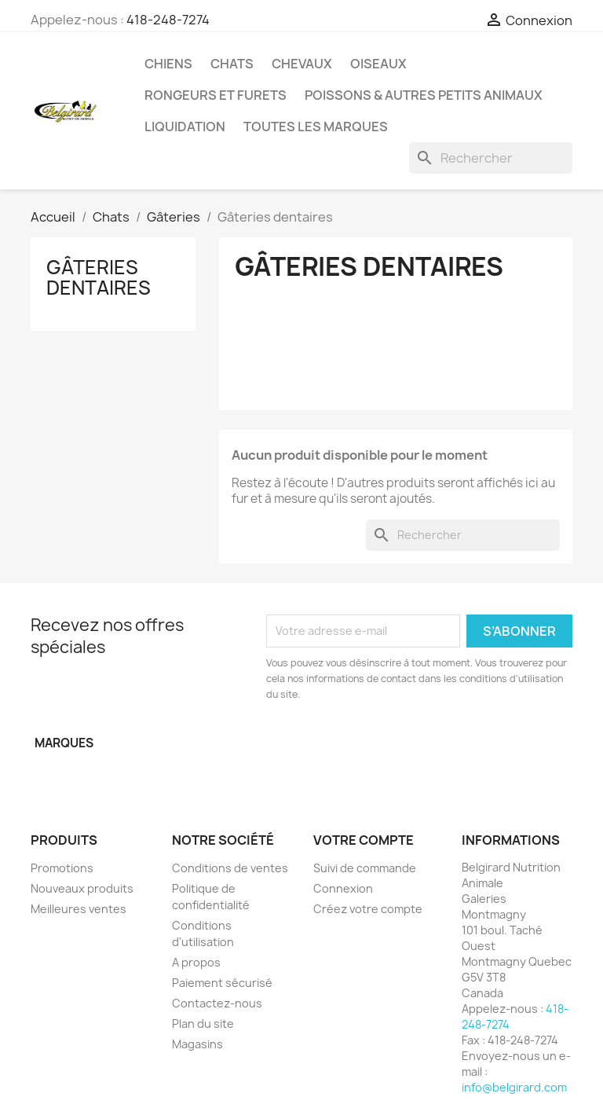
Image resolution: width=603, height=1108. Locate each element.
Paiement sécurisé (222, 982)
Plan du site (203, 1023)
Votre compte (363, 840)
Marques (64, 743)
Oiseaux (378, 63)
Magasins (197, 1043)
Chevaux (302, 63)
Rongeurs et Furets (215, 95)
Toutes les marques (315, 126)
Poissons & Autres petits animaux (424, 95)
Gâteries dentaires (98, 277)
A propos (196, 962)
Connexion (343, 888)
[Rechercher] (490, 158)
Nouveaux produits (82, 888)
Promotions (62, 867)
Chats (232, 63)
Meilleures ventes (78, 908)
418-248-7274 (168, 19)
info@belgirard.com (514, 1087)
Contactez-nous (217, 1003)
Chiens (168, 63)
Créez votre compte (367, 908)
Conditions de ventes (230, 867)
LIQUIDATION (184, 126)
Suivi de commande (364, 867)
